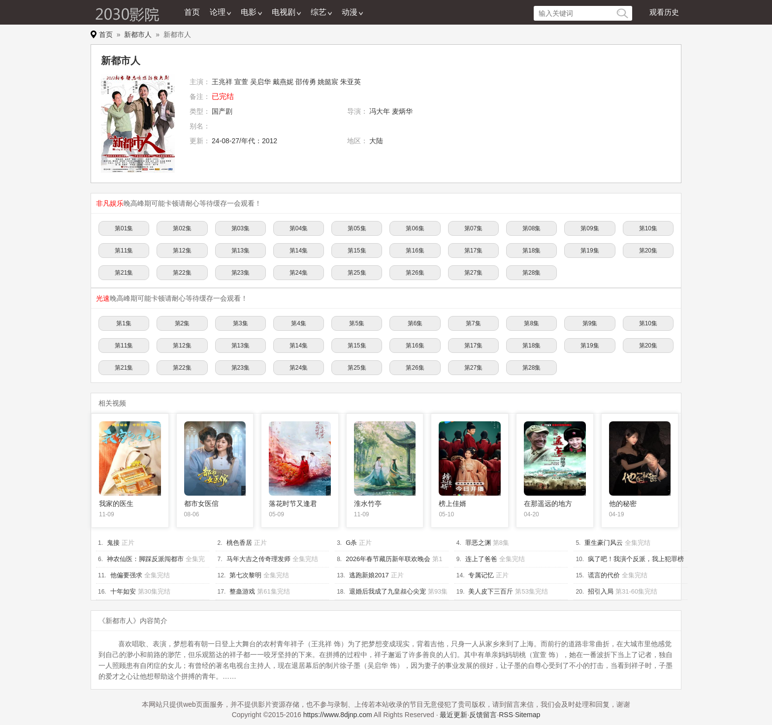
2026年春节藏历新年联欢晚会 (388, 559)
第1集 (123, 323)
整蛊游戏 (242, 591)
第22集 (182, 272)
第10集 (648, 228)
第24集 (299, 272)
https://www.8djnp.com (337, 715)
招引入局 (600, 591)
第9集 (590, 323)
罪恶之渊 (478, 542)
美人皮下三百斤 (490, 591)
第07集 (473, 228)
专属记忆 (481, 575)
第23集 (240, 272)
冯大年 (379, 111)
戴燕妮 (283, 82)
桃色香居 (239, 542)
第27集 (473, 272)
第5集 (356, 323)
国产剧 (222, 111)
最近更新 (453, 715)
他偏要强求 (126, 575)
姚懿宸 (328, 82)
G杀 (351, 542)
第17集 (473, 250)
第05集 (357, 228)
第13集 (240, 250)
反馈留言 (483, 715)
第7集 (473, 323)
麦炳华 (402, 111)
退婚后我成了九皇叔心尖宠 (387, 591)
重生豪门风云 (603, 542)
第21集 (124, 272)
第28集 (531, 272)
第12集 (182, 250)
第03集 (240, 228)
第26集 (415, 272)
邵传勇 (305, 82)
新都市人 (138, 34)
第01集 (124, 228)
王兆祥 (222, 82)
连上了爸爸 (481, 559)
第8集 (531, 323)
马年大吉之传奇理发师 (258, 559)
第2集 (182, 323)
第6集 (415, 323)
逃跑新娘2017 (369, 575)
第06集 (415, 228)
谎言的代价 (604, 575)
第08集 (531, 228)
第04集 (299, 228)
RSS (506, 715)
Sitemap (527, 715)
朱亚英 (350, 82)
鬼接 (113, 542)
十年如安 (123, 591)
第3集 (240, 323)
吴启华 (260, 82)
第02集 (182, 228)
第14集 (299, 250)
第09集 (589, 228)
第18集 (531, 250)
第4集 (298, 323)
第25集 (357, 272)
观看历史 (664, 12)
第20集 (648, 250)
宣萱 (241, 82)
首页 (192, 12)
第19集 (589, 250)
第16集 (415, 250)
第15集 (357, 250)
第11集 (124, 250)
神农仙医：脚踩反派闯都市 (145, 559)
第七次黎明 (245, 575)
